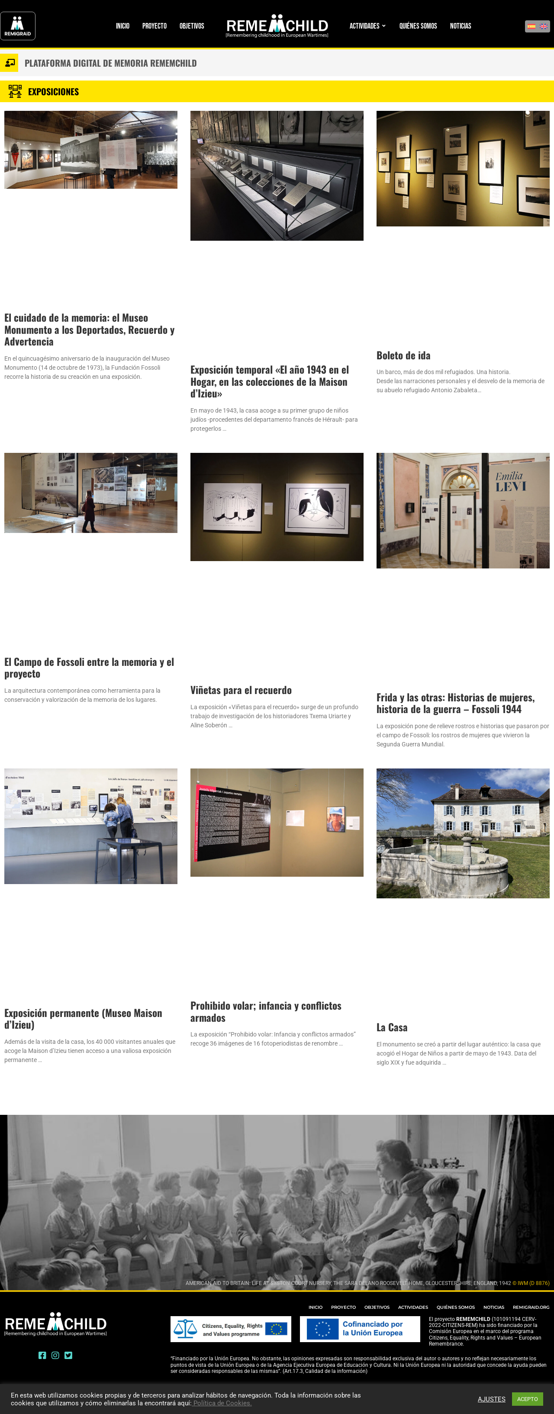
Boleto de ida (404, 355)
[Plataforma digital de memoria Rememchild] (9, 63)
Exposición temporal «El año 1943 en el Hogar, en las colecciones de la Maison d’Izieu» (269, 381)
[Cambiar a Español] (531, 26)
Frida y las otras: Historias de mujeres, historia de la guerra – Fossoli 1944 (456, 703)
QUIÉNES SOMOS (456, 1307)
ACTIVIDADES (413, 1307)
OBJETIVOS (377, 1307)
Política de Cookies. (222, 1403)
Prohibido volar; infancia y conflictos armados (265, 1011)
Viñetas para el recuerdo (241, 689)
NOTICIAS (493, 1307)
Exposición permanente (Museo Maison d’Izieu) (83, 1018)
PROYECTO (343, 1307)
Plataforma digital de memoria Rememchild (111, 62)
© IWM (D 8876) (531, 1283)
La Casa (392, 1027)
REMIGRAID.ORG (531, 1307)
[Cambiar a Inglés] (544, 26)
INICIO (315, 1307)
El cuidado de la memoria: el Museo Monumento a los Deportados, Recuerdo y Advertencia (89, 329)
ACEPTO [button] (527, 1399)
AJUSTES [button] (492, 1399)
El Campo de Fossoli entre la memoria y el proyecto (89, 667)
